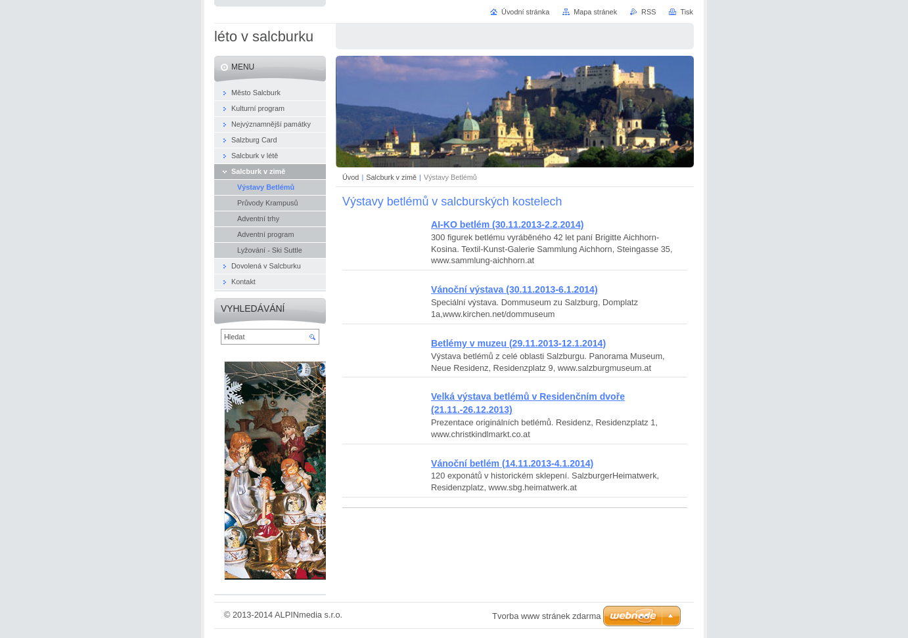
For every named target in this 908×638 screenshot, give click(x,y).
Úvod (350, 177)
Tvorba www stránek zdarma (546, 616)
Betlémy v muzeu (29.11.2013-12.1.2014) (518, 343)
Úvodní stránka (525, 12)
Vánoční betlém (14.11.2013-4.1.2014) (512, 463)
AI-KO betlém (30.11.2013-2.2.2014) (507, 224)
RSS (648, 12)
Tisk (686, 12)
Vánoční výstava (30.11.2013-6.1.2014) (514, 289)
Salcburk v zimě (391, 177)
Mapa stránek (595, 12)
